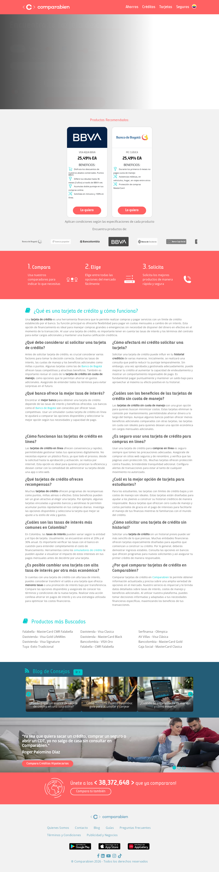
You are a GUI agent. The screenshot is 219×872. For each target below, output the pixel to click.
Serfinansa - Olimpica (152, 632)
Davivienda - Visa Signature (41, 642)
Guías (110, 828)
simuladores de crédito (88, 550)
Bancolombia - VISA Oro (96, 642)
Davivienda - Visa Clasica (97, 632)
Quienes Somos (58, 828)
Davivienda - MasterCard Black (101, 637)
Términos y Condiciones (119, 87)
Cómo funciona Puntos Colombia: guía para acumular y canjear (109, 705)
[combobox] (52, 65)
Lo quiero (87, 210)
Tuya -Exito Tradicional (38, 647)
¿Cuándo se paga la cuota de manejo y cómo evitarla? (165, 705)
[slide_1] (179, 768)
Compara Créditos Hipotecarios (47, 763)
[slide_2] (184, 768)
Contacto (81, 828)
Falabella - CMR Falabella (97, 647)
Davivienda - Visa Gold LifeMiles (44, 637)
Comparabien (160, 577)
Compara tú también (90, 791)
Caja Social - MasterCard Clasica (160, 647)
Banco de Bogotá (91, 366)
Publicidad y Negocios (102, 835)
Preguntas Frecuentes (135, 828)
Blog (97, 828)
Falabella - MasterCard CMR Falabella (47, 632)
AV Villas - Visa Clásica (153, 637)
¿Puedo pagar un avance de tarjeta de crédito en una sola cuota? (53, 705)
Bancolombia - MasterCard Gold (160, 642)
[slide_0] (174, 768)
